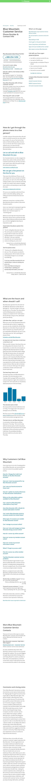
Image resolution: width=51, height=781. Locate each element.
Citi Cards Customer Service (36, 86)
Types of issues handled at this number (38, 46)
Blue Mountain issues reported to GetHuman (14, 600)
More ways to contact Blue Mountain (38, 49)
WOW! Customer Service (35, 83)
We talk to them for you (9, 67)
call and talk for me (19, 413)
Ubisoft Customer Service (35, 81)
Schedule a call (18, 68)
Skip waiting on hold (8, 68)
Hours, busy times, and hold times (37, 44)
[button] (49, 1)
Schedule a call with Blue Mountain (11, 337)
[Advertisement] (14, 114)
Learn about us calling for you (10, 167)
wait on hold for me (8, 415)
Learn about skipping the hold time (12, 189)
